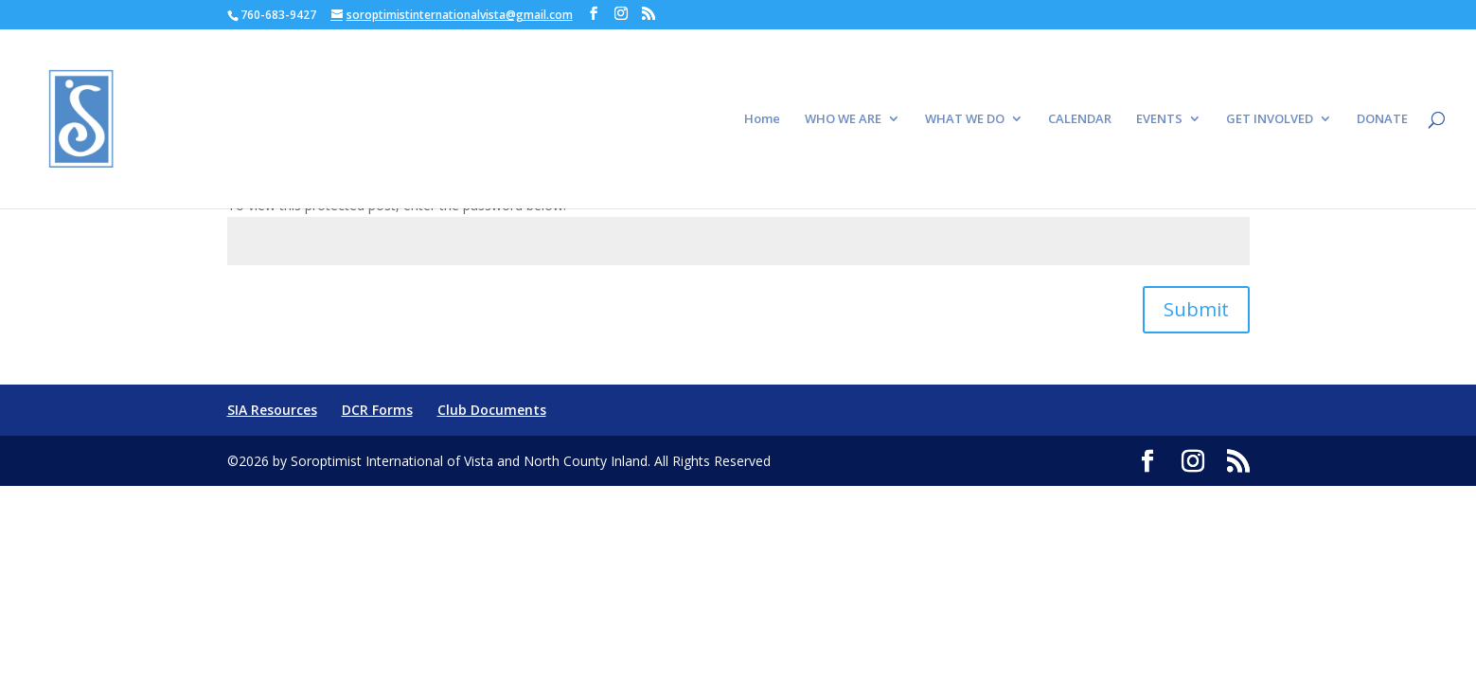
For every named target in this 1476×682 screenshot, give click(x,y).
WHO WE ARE (843, 119)
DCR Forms (377, 410)
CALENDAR (1079, 119)
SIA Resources (272, 410)
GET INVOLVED (1269, 119)
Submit (1196, 309)
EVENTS (1159, 119)
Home (762, 119)
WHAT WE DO (965, 119)
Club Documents (491, 410)
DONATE (1382, 119)
